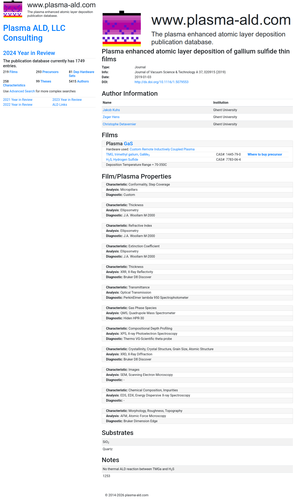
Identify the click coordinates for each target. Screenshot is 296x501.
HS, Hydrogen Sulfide (122, 160)
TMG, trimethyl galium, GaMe (128, 154)
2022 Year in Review (17, 105)
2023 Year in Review (67, 100)
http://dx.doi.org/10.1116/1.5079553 (161, 82)
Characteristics (14, 85)
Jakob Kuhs (111, 110)
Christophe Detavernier (119, 124)
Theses (45, 81)
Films (13, 72)
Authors (83, 81)
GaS (128, 143)
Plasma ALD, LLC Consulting (34, 33)
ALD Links (59, 105)
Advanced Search (22, 91)
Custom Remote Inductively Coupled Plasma (162, 149)
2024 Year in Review (29, 53)
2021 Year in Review (17, 100)
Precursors (50, 72)
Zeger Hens (111, 117)
